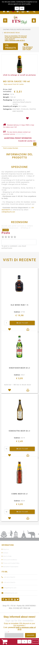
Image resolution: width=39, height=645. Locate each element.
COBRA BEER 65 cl (19, 494)
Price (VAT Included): (7, 90)
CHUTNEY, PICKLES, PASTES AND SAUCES (16, 29)
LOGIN (5, 230)
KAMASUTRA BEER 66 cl (19, 431)
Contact (5, 553)
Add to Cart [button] (35, 641)
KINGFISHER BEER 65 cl (19, 368)
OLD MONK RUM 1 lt (19, 305)
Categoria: (7, 109)
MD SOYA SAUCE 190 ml (11, 32)
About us (5, 549)
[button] (4, 11)
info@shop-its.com (10, 588)
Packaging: (8, 100)
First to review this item (10, 148)
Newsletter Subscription (10, 566)
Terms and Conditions (9, 560)
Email (7, 632)
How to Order (7, 556)
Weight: (6, 97)
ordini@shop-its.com (8, 212)
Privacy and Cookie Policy (10, 563)
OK (17, 5)
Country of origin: (10, 106)
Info (22, 5)
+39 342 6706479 (20, 134)
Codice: (6, 94)
